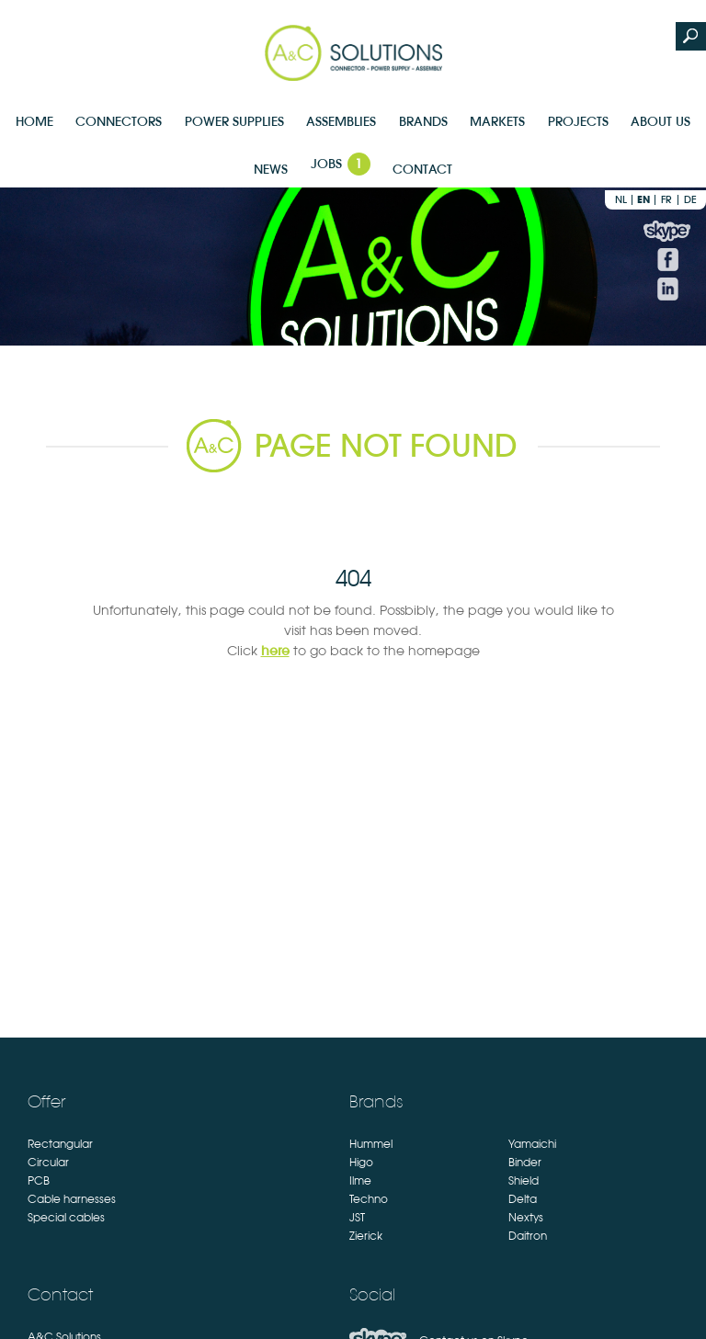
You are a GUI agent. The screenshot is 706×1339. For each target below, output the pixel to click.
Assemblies (341, 121)
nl (621, 200)
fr (666, 200)
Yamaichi (532, 1144)
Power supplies (234, 121)
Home (34, 121)
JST (357, 1217)
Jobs (340, 164)
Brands (423, 121)
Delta (522, 1199)
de (690, 200)
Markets (497, 121)
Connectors (118, 121)
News (271, 169)
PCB (39, 1180)
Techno (368, 1199)
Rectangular (60, 1144)
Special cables (66, 1217)
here (275, 650)
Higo (361, 1162)
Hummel (371, 1144)
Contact (422, 169)
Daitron (527, 1236)
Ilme (360, 1180)
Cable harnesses (72, 1199)
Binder (524, 1162)
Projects (578, 121)
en (643, 200)
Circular (48, 1162)
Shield (523, 1180)
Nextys (525, 1217)
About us (660, 121)
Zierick (365, 1236)
